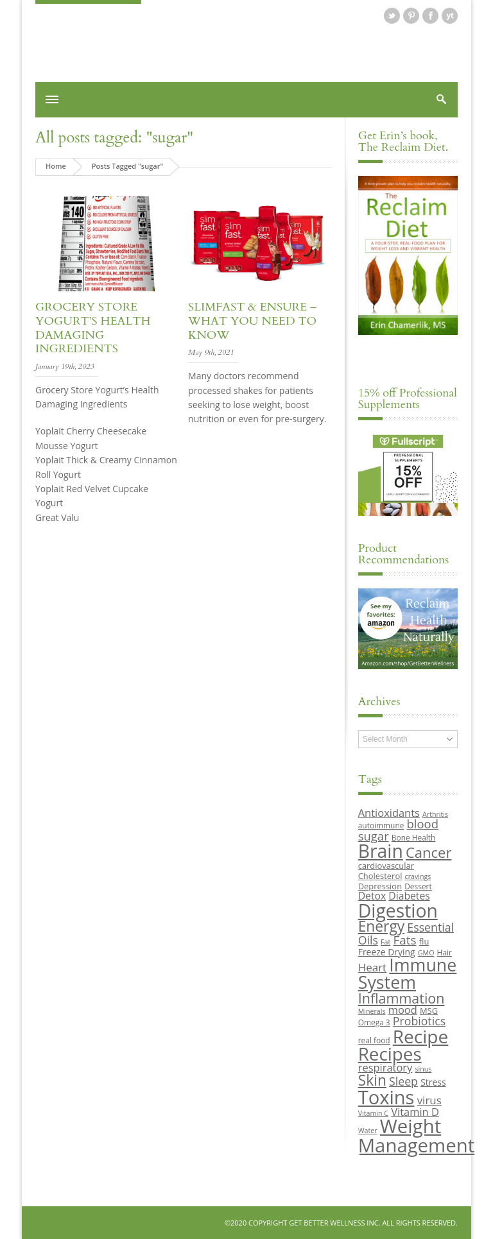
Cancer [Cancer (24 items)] (428, 852)
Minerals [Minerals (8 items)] (372, 1011)
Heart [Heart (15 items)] (372, 967)
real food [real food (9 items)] (374, 1040)
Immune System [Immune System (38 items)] (407, 973)
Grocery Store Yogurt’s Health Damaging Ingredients (93, 328)
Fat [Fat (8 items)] (385, 941)
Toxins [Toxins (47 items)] (386, 1097)
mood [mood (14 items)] (402, 1009)
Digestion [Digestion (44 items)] (398, 910)
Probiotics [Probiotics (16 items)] (419, 1021)
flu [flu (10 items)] (424, 941)
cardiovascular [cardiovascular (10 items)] (386, 865)
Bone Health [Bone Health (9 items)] (414, 837)
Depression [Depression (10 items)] (380, 886)
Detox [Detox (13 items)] (372, 896)
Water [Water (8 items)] (367, 1130)
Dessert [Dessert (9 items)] (417, 886)
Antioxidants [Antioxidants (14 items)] (389, 812)
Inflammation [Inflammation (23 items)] (401, 998)
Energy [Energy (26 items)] (381, 926)
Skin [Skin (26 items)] (372, 1080)
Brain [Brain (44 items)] (380, 851)
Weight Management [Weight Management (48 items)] (416, 1135)
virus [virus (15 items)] (429, 1100)
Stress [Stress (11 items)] (432, 1082)
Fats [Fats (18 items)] (404, 940)
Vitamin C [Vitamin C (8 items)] (373, 1113)
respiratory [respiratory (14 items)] (385, 1067)
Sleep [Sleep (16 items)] (403, 1081)
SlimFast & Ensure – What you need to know (252, 321)
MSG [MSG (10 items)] (429, 1010)
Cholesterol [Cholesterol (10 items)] (380, 876)
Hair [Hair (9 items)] (444, 952)
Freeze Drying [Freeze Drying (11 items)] (386, 952)
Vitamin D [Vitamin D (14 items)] (415, 1111)
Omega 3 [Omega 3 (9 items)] (374, 1022)
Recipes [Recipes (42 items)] (390, 1053)
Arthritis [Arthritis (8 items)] (435, 814)
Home (56, 166)
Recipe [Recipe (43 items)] (421, 1036)
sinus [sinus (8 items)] (423, 1068)
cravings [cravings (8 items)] (418, 876)
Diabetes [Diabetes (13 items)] (408, 896)
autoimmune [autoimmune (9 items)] (381, 825)
